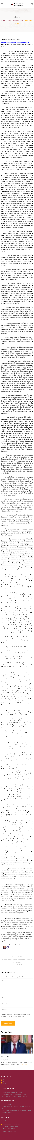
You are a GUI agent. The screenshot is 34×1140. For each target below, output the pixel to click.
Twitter (5, 1082)
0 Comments (17, 962)
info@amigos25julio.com (10, 1131)
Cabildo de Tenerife (7, 1104)
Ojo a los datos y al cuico (9, 1057)
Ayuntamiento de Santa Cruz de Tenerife (12, 1092)
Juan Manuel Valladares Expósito (15, 944)
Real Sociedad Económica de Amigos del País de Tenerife (17, 1110)
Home (3, 20)
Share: (14, 964)
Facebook (5, 1080)
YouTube (5, 1084)
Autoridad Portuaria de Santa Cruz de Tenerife (14, 1094)
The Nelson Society (7, 1112)
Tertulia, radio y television (15, 20)
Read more (24, 1064)
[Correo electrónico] (7, 947)
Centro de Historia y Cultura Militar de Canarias (14, 1096)
